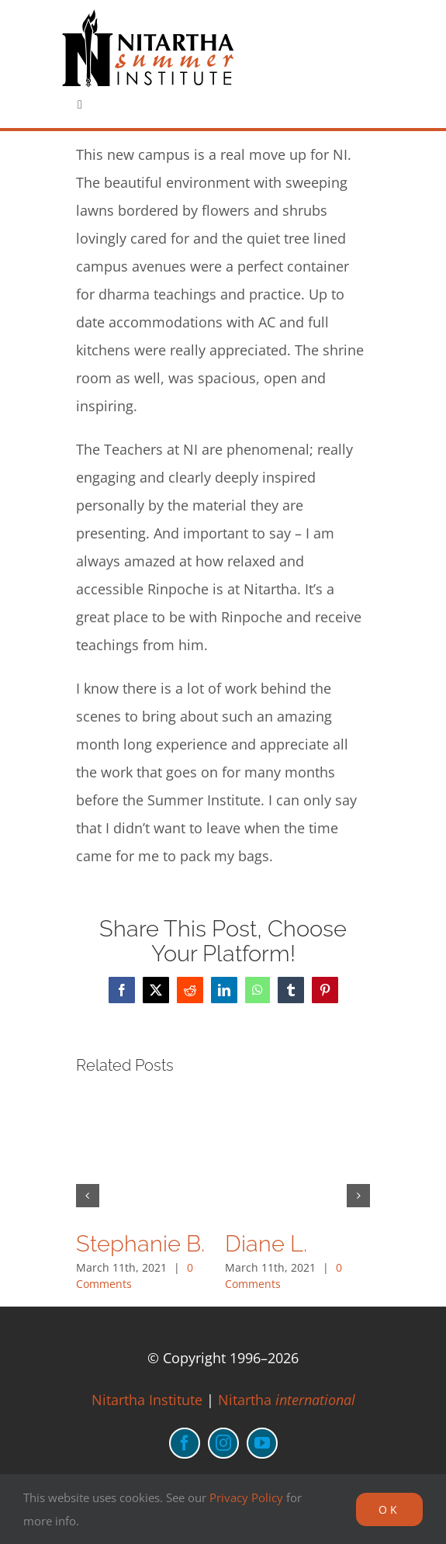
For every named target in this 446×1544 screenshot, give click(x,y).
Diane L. (266, 1244)
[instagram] (223, 1443)
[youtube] (262, 1443)
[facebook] (184, 1443)
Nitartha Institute (147, 1399)
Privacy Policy (246, 1497)
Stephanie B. (140, 1244)
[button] (87, 1195)
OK (389, 1509)
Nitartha (286, 1399)
